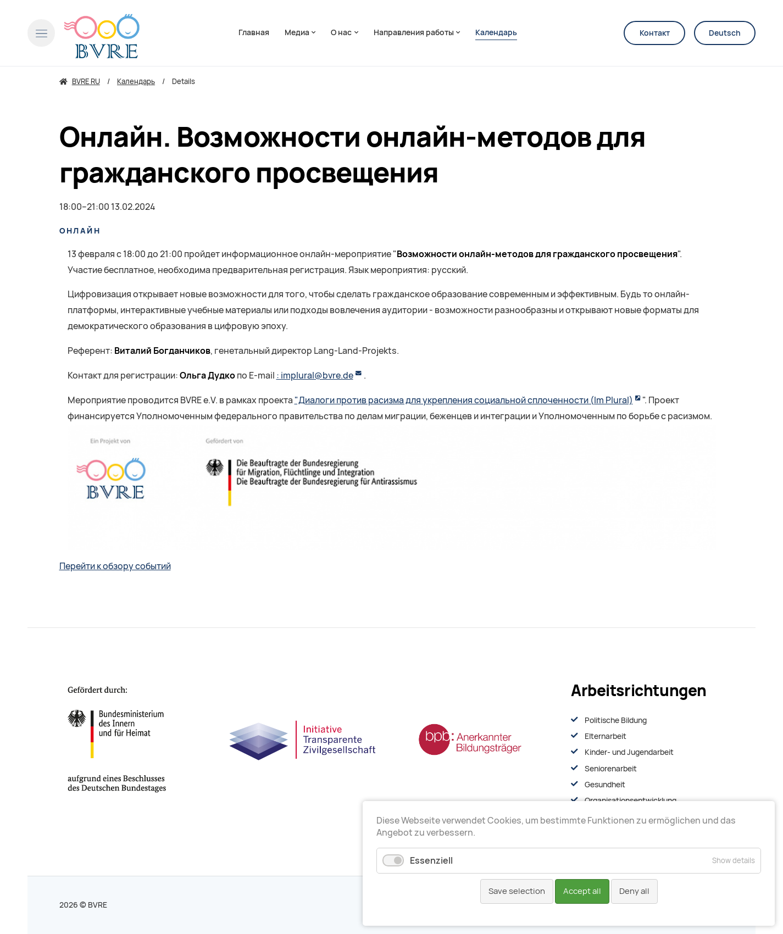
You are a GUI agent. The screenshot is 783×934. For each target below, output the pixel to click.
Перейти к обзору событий (115, 566)
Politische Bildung (616, 720)
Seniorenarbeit (611, 769)
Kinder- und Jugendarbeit (629, 752)
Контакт (655, 33)
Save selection (516, 891)
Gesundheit (605, 785)
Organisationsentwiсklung (630, 800)
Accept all (582, 891)
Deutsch (725, 33)
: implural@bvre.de (314, 375)
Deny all (634, 891)
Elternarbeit (605, 736)
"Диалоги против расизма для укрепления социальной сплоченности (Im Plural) (464, 400)
